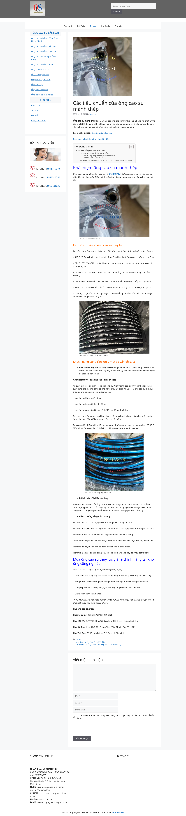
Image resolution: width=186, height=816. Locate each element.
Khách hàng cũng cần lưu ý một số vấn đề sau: (100, 156)
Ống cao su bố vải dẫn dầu (43, 46)
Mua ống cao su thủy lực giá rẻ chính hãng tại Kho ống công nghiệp (106, 160)
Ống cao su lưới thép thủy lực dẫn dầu (91, 139)
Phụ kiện (118, 26)
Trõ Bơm (35, 110)
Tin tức (93, 26)
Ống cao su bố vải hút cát (43, 64)
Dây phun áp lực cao (40, 79)
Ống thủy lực (37, 84)
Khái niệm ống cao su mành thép (90, 150)
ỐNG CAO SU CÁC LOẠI (46, 32)
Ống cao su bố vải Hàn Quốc (44, 51)
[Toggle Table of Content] (130, 147)
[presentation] (91, 728)
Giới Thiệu (81, 26)
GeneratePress (118, 812)
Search (116, 11)
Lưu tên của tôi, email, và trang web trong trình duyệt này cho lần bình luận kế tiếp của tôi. (115, 717)
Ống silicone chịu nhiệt (42, 94)
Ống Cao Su (105, 26)
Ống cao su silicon (39, 89)
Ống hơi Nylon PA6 (40, 74)
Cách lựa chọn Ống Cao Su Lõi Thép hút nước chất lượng (98, 644)
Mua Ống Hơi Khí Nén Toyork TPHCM (90, 642)
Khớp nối (35, 105)
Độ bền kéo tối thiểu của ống (98, 158)
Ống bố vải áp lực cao (102, 133)
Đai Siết (34, 115)
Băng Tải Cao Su (38, 120)
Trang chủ (68, 26)
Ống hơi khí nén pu (40, 69)
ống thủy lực (114, 174)
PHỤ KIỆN (45, 100)
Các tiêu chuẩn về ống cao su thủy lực (97, 153)
